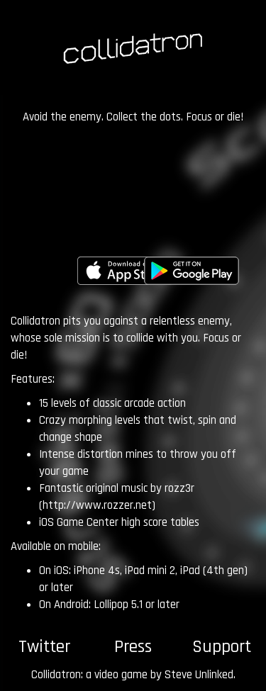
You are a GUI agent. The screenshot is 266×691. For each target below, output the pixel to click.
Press (133, 647)
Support (221, 647)
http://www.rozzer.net (97, 505)
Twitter (44, 647)
